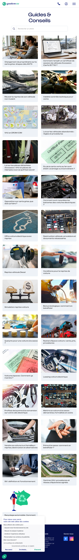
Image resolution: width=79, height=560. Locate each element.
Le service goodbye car (46, 538)
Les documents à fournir (46, 540)
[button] (4, 556)
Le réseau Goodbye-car (46, 543)
